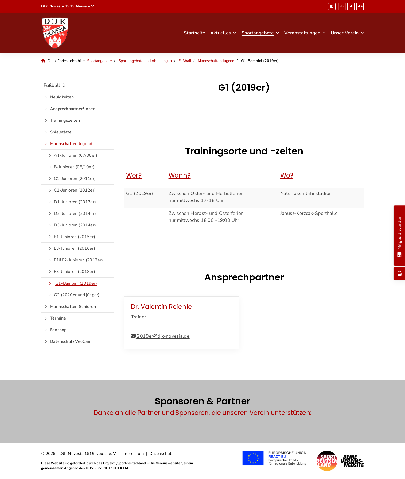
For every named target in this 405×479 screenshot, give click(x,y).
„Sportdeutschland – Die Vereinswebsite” (148, 463)
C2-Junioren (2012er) (75, 190)
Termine (58, 318)
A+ (360, 6)
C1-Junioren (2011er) (75, 178)
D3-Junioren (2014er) (75, 225)
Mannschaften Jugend (216, 60)
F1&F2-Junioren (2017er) (78, 260)
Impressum (133, 454)
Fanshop (58, 330)
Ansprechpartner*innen (72, 109)
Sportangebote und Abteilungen (145, 60)
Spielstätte (61, 132)
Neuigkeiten (62, 97)
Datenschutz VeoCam (71, 341)
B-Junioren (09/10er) (74, 167)
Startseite (194, 33)
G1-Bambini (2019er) (76, 283)
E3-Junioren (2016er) (74, 248)
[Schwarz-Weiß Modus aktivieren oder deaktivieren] (332, 6)
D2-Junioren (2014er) (75, 213)
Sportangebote (258, 33)
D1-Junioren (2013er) (75, 202)
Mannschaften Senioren (73, 306)
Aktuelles (220, 33)
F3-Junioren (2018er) (74, 272)
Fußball (184, 60)
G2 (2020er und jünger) (76, 295)
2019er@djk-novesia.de (163, 336)
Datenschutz (161, 454)
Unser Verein (345, 33)
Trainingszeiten (65, 120)
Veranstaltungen (302, 33)
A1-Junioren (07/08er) (75, 155)
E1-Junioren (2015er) (74, 237)
